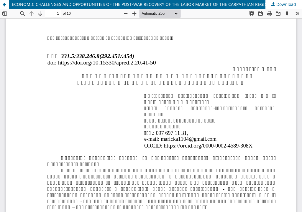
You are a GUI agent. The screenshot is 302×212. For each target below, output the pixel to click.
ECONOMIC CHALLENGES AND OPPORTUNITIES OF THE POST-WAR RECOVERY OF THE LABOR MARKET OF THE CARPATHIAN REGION (141, 4)
